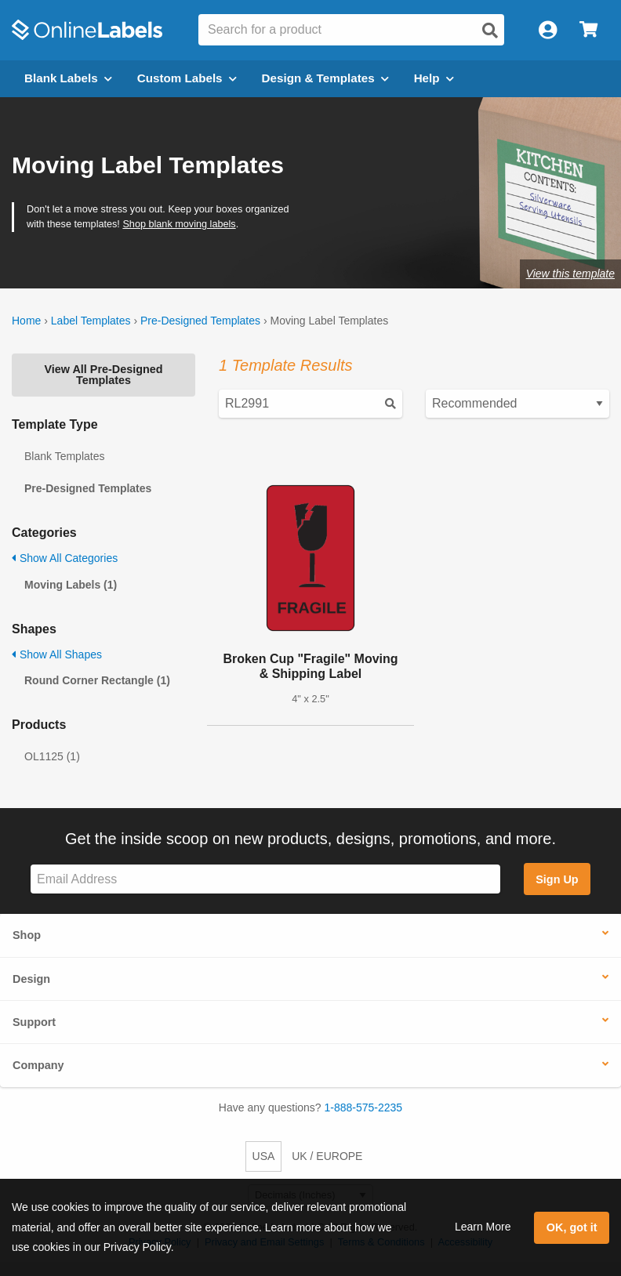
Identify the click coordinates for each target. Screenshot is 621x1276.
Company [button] (38, 1065)
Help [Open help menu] (434, 78)
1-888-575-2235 (364, 1107)
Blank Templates (64, 456)
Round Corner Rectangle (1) (97, 680)
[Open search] (490, 30)
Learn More (483, 1226)
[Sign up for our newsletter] (265, 879)
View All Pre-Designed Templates (103, 374)
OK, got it (572, 1227)
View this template (570, 273)
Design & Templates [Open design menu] (325, 78)
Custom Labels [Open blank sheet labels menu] (187, 78)
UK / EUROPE (327, 1156)
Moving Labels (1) (70, 584)
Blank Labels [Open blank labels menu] (68, 78)
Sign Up (557, 879)
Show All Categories (65, 558)
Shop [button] (27, 935)
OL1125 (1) (52, 756)
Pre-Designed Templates (200, 320)
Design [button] (31, 979)
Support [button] (34, 1022)
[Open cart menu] (588, 30)
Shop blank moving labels (178, 224)
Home (26, 320)
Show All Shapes (57, 654)
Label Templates (91, 320)
